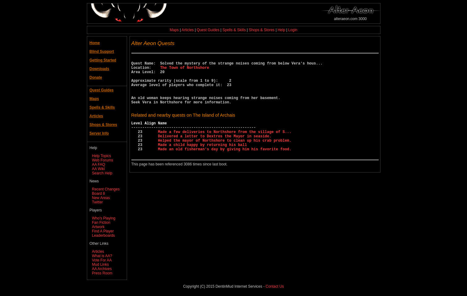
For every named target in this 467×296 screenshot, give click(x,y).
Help (281, 30)
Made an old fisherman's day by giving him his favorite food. (224, 166)
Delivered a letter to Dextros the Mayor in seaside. (214, 150)
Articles (187, 30)
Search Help (102, 173)
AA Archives (102, 269)
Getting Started (103, 60)
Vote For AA (102, 260)
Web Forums (102, 160)
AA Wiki (98, 169)
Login (292, 30)
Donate (96, 77)
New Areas (101, 198)
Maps (174, 30)
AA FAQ (98, 164)
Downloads (99, 69)
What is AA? (102, 256)
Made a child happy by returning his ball (202, 161)
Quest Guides (208, 30)
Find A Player (103, 231)
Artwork (98, 227)
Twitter (97, 202)
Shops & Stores (261, 30)
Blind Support (102, 51)
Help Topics (101, 156)
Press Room (102, 273)
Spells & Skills (234, 30)
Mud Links (100, 264)
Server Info (99, 133)
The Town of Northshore (184, 70)
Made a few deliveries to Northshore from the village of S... (224, 145)
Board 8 (98, 193)
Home (95, 43)
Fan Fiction (101, 222)
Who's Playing (104, 218)
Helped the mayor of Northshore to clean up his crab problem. (224, 156)
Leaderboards (103, 235)
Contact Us (274, 286)
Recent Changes (106, 189)
